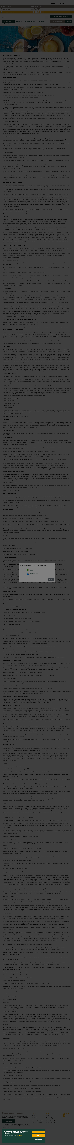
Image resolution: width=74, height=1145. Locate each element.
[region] (23, 1136)
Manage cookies (38, 1139)
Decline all (38, 1135)
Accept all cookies (38, 1132)
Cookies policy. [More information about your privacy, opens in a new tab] (19, 1135)
